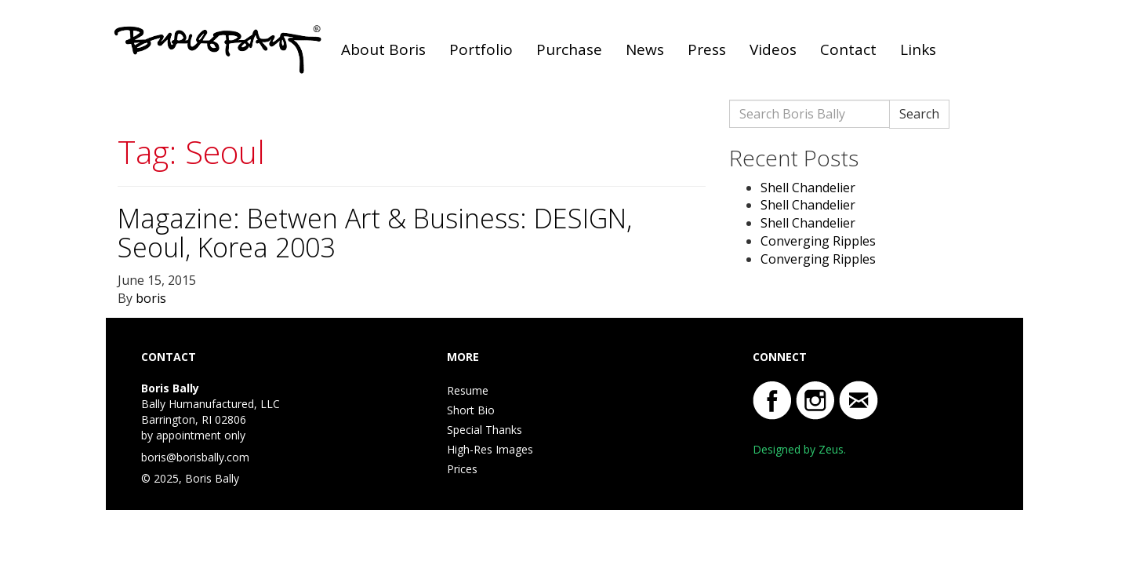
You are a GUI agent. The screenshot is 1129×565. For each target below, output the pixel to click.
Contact (848, 49)
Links (918, 49)
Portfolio (481, 49)
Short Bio (471, 410)
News (645, 49)
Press (707, 49)
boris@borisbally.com (195, 457)
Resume (467, 390)
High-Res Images (490, 449)
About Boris (383, 49)
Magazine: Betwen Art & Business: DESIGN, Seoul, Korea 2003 (375, 232)
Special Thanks (484, 429)
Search (919, 113)
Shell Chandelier (808, 187)
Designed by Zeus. (799, 449)
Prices (462, 468)
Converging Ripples (818, 241)
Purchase (569, 49)
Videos (773, 49)
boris (151, 298)
